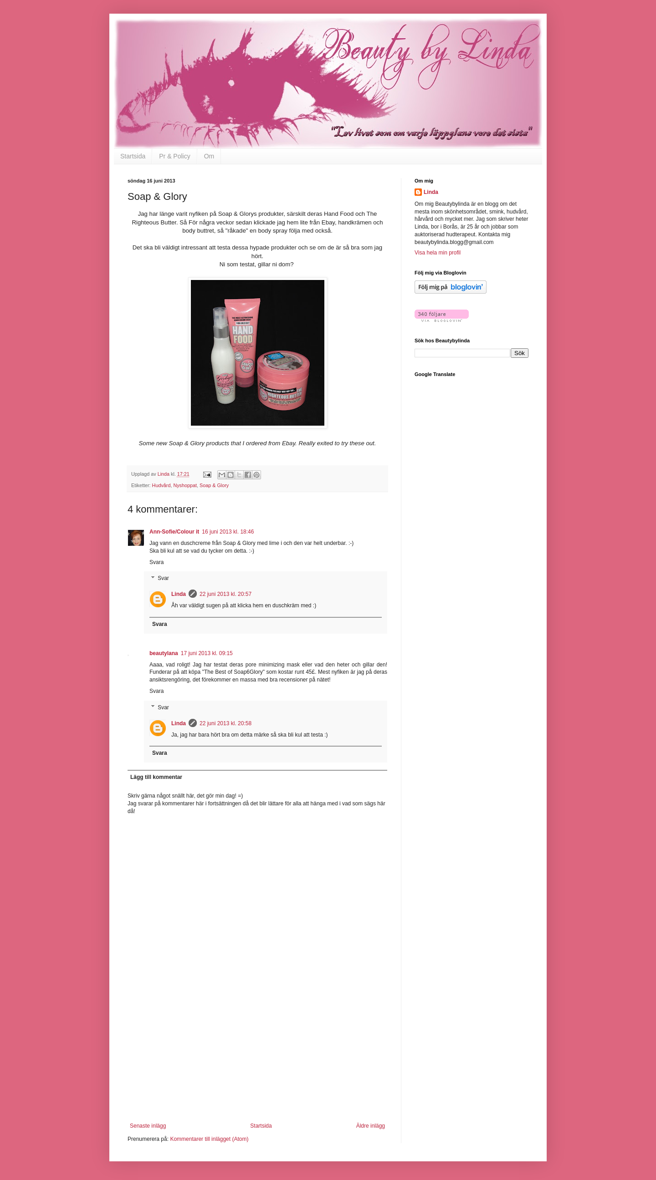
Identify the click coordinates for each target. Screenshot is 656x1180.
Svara (156, 562)
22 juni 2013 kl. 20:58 (225, 723)
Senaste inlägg (148, 1126)
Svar (163, 578)
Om (209, 156)
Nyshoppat (185, 485)
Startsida (132, 156)
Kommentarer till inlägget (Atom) (209, 1139)
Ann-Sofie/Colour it (174, 532)
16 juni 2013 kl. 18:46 (228, 532)
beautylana (163, 653)
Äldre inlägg (370, 1126)
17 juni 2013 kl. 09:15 (207, 653)
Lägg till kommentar (156, 777)
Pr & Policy (174, 156)
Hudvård (161, 485)
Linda (178, 594)
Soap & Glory (214, 485)
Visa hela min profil (438, 252)
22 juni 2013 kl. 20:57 (225, 594)
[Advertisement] (257, 1065)
